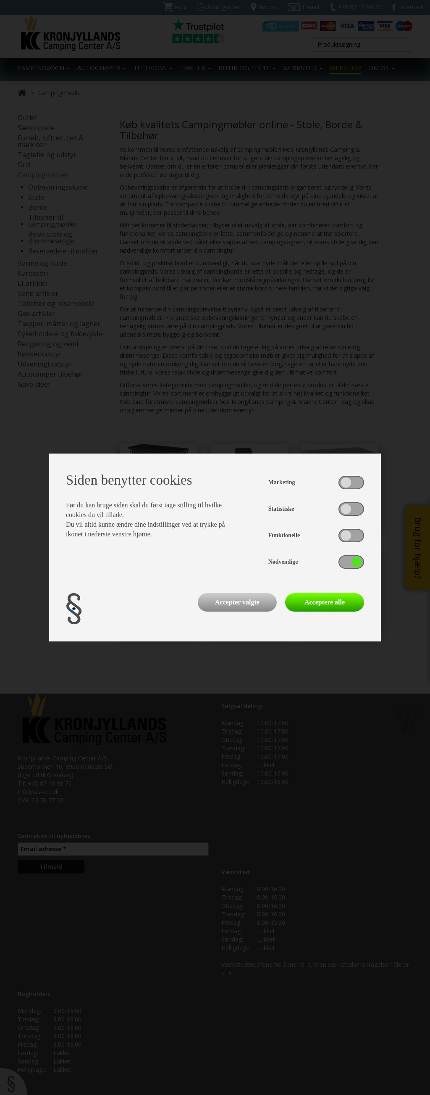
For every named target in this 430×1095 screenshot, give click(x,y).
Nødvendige (283, 562)
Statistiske (281, 509)
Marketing (281, 482)
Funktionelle (284, 535)
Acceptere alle (324, 602)
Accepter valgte (237, 602)
